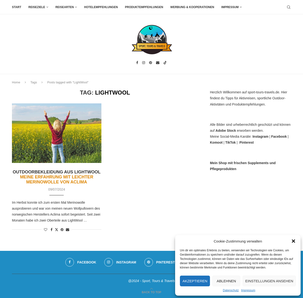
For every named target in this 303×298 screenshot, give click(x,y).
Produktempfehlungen (144, 7)
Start (16, 7)
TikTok (230, 142)
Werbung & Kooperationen (192, 7)
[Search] (288, 7)
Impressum (248, 290)
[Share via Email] (67, 230)
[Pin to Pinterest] (62, 230)
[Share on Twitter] (56, 229)
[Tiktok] (165, 62)
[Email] (157, 62)
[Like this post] (45, 230)
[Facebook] (137, 62)
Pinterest (246, 142)
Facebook (279, 136)
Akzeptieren (195, 281)
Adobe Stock (225, 130)
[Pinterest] (150, 62)
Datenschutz (231, 290)
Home (16, 82)
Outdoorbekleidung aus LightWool (56, 177)
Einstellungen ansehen (269, 281)
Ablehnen (226, 281)
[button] (293, 241)
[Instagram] (143, 62)
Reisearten (64, 7)
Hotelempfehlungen (101, 7)
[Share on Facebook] (51, 230)
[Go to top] (151, 292)
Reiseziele (36, 7)
